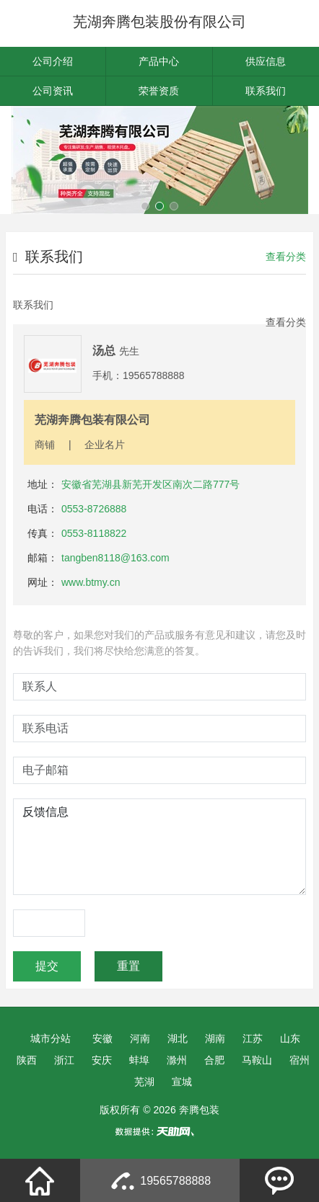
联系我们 (265, 91)
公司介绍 (52, 61)
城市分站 (50, 1038)
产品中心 (159, 61)
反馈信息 (159, 846)
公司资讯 (52, 91)
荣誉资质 (159, 91)
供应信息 (265, 61)
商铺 (45, 444)
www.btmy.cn (90, 582)
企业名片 (104, 444)
